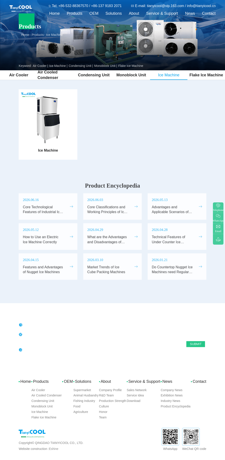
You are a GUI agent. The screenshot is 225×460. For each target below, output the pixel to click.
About (134, 13)
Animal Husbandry (85, 395)
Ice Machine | (58, 66)
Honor (103, 412)
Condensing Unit (94, 73)
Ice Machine (54, 35)
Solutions (113, 13)
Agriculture (80, 412)
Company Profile (110, 390)
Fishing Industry (84, 401)
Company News (171, 390)
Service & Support (162, 13)
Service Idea (135, 395)
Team (103, 417)
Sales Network (137, 390)
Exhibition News (172, 395)
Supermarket (82, 390)
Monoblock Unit (131, 73)
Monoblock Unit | (105, 66)
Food (76, 406)
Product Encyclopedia (175, 406)
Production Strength (112, 401)
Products (74, 13)
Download (133, 401)
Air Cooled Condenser (48, 74)
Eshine (53, 449)
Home (54, 13)
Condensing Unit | (81, 66)
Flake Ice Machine (130, 66)
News (190, 13)
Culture (104, 406)
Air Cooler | (40, 66)
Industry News (170, 401)
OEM (93, 13)
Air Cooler (18, 73)
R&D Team (106, 395)
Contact (209, 13)
